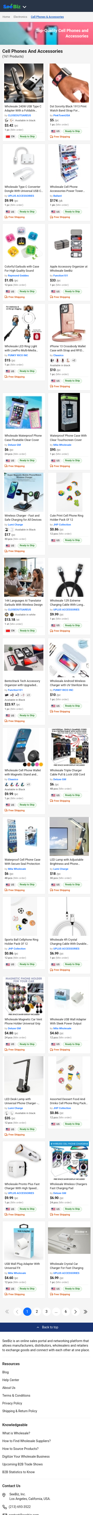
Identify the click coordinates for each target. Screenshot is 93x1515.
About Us (8, 1388)
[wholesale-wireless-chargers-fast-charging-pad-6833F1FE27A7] (69, 1160)
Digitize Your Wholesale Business (26, 1456)
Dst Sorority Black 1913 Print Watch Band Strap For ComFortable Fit (68, 110)
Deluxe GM (14, 444)
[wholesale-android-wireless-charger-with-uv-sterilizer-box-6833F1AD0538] (69, 657)
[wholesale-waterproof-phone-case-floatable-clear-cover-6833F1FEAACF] (24, 412)
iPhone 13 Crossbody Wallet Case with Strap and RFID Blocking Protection (68, 350)
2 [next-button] (37, 1311)
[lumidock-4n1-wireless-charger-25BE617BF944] (24, 492)
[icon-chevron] (17, 1312)
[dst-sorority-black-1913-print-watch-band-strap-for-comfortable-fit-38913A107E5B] (69, 83)
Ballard (57, 195)
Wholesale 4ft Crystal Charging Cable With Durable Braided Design (68, 944)
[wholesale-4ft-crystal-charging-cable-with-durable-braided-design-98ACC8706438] (69, 916)
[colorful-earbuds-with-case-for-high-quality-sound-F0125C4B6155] (24, 243)
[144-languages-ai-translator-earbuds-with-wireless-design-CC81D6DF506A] (24, 577)
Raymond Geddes (18, 275)
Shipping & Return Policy (19, 1411)
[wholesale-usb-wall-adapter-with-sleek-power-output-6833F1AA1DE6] (69, 996)
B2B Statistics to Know (18, 1472)
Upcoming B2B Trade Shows (22, 1464)
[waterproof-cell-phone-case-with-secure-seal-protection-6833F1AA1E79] (24, 836)
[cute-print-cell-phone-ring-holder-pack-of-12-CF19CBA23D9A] (69, 492)
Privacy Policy (12, 1403)
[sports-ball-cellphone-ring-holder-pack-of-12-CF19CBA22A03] (24, 916)
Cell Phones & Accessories (47, 17)
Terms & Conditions (16, 1395)
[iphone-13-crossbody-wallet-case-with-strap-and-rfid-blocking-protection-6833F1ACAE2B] (69, 323)
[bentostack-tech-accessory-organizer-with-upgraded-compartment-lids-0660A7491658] (24, 657)
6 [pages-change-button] (66, 1311)
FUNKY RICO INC (18, 355)
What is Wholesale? (16, 1433)
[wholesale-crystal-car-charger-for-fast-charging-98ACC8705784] (69, 1240)
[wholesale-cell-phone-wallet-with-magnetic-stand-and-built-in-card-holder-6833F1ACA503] (24, 747)
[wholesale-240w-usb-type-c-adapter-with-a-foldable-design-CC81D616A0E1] (24, 83)
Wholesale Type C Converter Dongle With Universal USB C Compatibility (23, 191)
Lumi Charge (15, 524)
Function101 (60, 275)
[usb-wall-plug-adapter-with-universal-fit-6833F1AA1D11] (24, 1240)
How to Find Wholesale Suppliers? (26, 1441)
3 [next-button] (46, 1311)
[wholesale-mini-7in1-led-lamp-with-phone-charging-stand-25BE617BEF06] (69, 836)
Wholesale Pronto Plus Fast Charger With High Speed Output (22, 1188)
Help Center (10, 1380)
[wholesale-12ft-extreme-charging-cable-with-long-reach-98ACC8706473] (69, 577)
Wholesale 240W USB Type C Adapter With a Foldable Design (23, 110)
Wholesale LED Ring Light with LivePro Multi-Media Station (21, 350)
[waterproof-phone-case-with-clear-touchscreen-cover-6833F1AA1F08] (69, 412)
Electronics (20, 17)
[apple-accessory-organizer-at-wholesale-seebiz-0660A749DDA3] (69, 243)
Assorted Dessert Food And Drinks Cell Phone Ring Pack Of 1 (68, 1103)
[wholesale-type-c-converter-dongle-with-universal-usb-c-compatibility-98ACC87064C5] (24, 163)
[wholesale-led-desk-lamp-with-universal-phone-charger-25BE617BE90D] (24, 1075)
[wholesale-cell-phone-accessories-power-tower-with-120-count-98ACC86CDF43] (69, 163)
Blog (5, 1372)
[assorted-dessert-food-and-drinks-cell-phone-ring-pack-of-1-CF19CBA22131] (69, 1075)
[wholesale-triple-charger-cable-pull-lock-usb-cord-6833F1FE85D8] (69, 747)
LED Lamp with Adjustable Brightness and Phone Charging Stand (66, 864)
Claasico (58, 355)
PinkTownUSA (61, 115)
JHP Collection (62, 524)
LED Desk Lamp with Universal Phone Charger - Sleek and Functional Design (22, 1103)
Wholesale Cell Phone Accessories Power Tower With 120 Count (66, 191)
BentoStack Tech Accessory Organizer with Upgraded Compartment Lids (22, 685)
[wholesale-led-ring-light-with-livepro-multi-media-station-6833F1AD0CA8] (24, 323)
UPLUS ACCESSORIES (21, 195)
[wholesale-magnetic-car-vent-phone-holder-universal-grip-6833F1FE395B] (24, 996)
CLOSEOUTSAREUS (19, 115)
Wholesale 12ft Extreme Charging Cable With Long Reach (66, 604)
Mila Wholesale (62, 444)
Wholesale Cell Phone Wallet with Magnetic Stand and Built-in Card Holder (23, 774)
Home (6, 17)
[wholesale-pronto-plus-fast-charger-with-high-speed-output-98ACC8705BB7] (24, 1160)
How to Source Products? (20, 1449)
